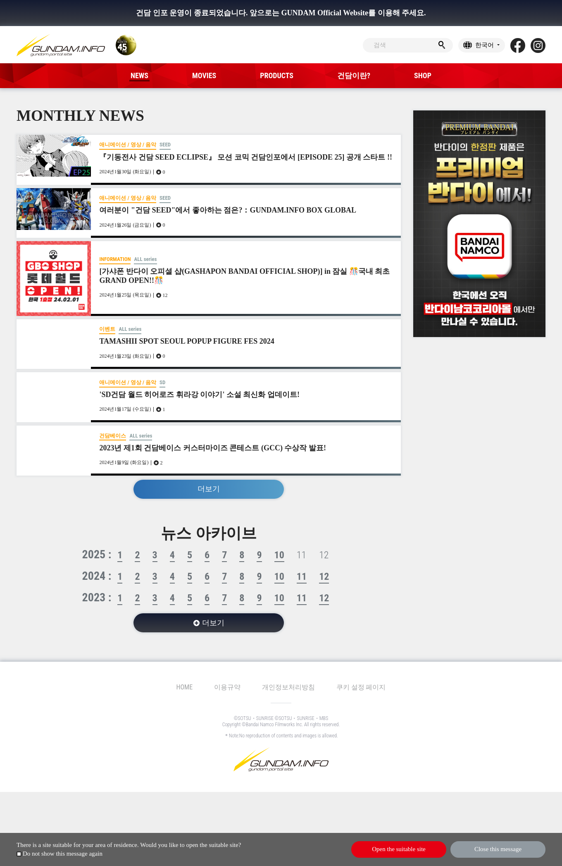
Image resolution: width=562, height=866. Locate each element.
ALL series (145, 259)
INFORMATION (115, 259)
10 (279, 555)
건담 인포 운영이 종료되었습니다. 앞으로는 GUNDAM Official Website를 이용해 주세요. (281, 13)
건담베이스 (112, 436)
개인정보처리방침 (288, 687)
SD (162, 382)
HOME (184, 687)
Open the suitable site (399, 849)
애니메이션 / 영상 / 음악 (127, 144)
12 (324, 576)
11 (302, 576)
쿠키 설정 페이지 (361, 687)
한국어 (484, 45)
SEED (165, 144)
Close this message (498, 849)
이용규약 (227, 687)
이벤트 (107, 329)
